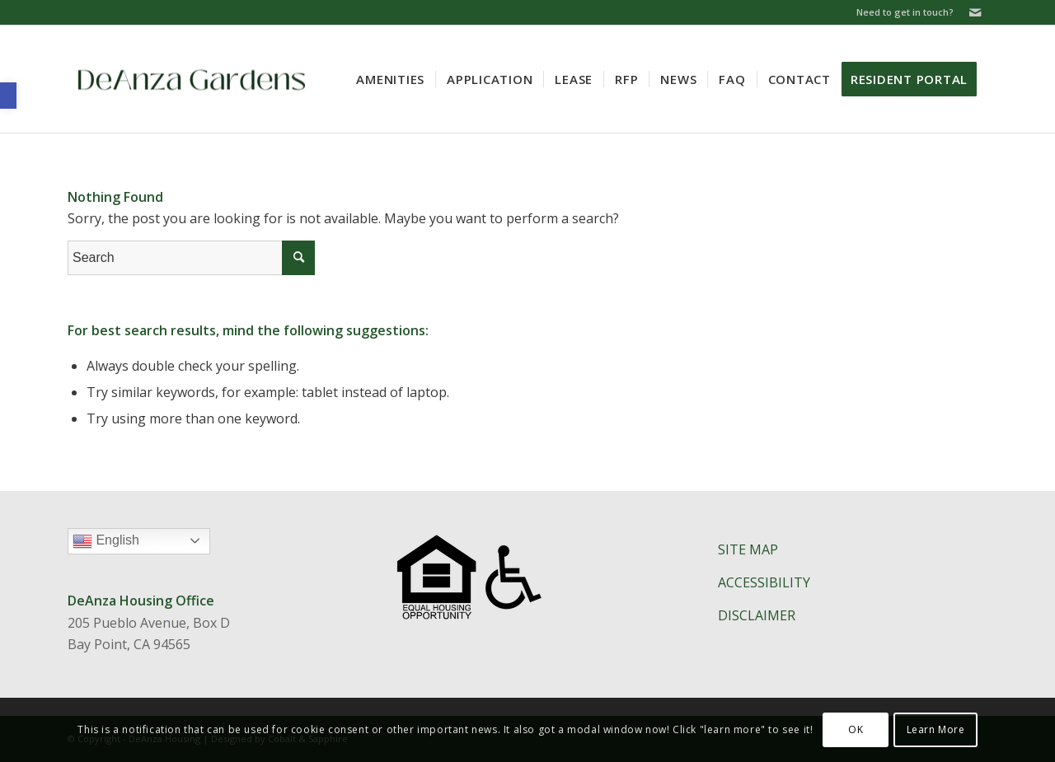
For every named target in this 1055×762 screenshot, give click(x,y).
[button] (8, 95)
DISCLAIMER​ (756, 615)
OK (855, 729)
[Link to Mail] (975, 12)
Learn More (936, 729)
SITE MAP (748, 549)
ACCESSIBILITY (764, 582)
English (141, 542)
